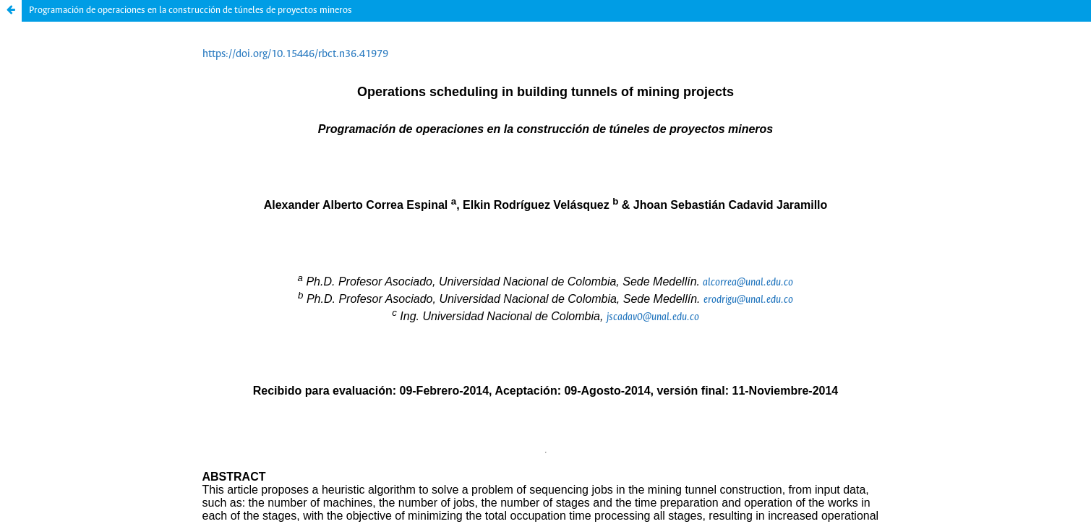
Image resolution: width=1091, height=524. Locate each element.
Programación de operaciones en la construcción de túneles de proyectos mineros (190, 10)
